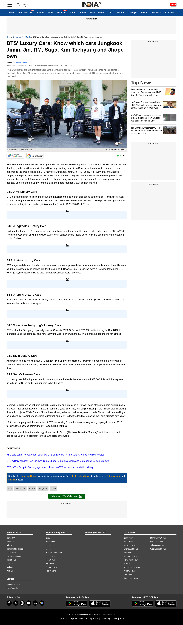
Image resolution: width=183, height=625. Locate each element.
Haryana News (130, 545)
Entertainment (97, 12)
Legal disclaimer (76, 618)
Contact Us (11, 538)
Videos (40, 12)
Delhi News (128, 542)
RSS (122, 618)
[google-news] (41, 603)
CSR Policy (105, 618)
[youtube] (28, 603)
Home (11, 12)
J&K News (128, 574)
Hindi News (11, 560)
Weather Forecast (14, 584)
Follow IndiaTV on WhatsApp (66, 496)
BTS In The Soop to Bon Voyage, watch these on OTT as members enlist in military (50, 467)
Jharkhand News (131, 549)
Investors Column (14, 556)
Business (156, 12)
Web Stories (11, 571)
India (50, 12)
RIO (115, 618)
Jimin (53, 488)
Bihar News (129, 538)
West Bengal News (158, 549)
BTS (10, 488)
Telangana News (157, 545)
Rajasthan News (157, 542)
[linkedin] (35, 603)
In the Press (11, 553)
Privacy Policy (92, 618)
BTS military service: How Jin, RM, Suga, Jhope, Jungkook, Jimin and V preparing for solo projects (58, 461)
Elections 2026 (26, 12)
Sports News (51, 556)
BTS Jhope (20, 488)
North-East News (131, 556)
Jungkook (43, 488)
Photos (120, 12)
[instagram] (22, 603)
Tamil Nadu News (131, 560)
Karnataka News (131, 578)
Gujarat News (129, 571)
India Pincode (12, 588)
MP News (128, 553)
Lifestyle (132, 12)
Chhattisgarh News (132, 567)
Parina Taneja (21, 62)
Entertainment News (54, 553)
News (8, 37)
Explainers (50, 563)
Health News (51, 571)
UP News (128, 563)
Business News (52, 567)
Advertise (10, 545)
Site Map (62, 618)
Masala (28, 37)
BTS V (32, 488)
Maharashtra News (158, 538)
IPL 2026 (61, 12)
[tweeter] (15, 603)
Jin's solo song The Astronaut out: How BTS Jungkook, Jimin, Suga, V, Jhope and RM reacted (55, 454)
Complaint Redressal (15, 549)
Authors (10, 567)
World (72, 12)
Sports (83, 12)
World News (51, 542)
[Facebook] (9, 603)
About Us (10, 542)
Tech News (50, 560)
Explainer (169, 12)
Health (144, 12)
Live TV (10, 563)
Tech (110, 12)
